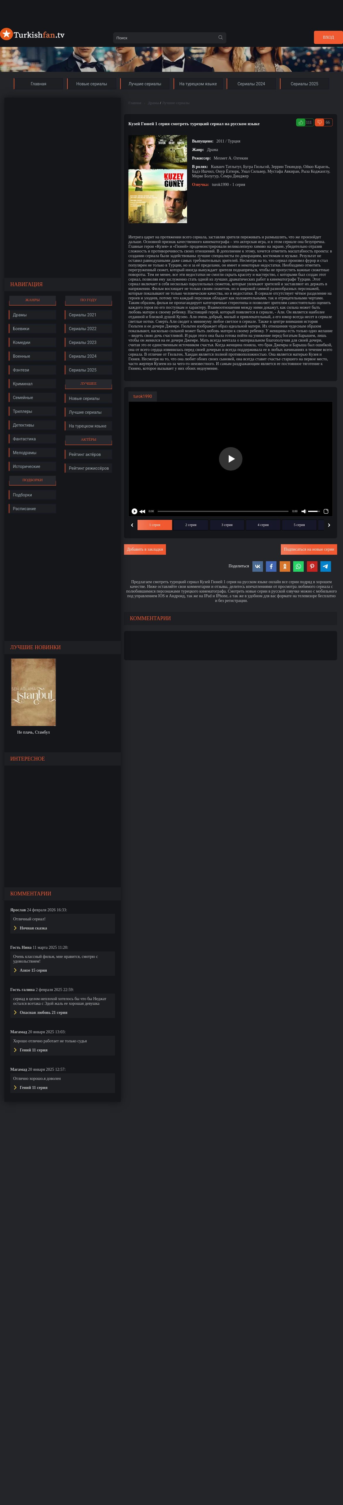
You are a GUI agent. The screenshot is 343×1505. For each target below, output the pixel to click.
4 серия (263, 525)
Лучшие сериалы (176, 103)
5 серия (299, 525)
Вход (328, 37)
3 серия (227, 525)
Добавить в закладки (145, 549)
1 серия (154, 525)
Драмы (153, 103)
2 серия (190, 525)
